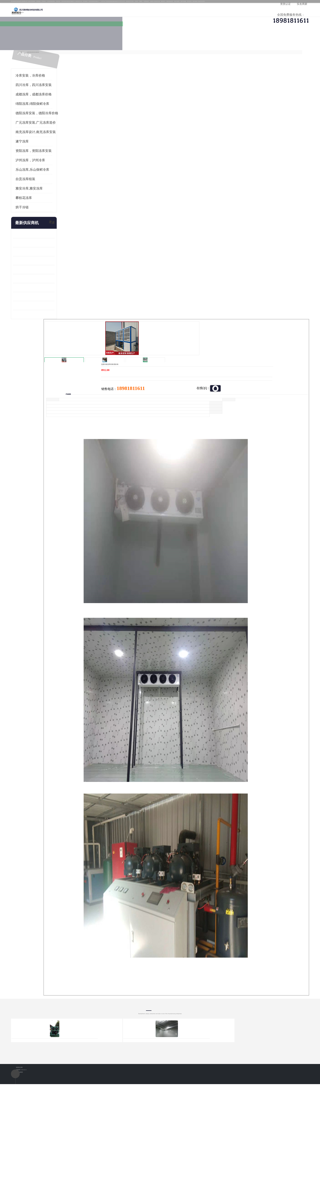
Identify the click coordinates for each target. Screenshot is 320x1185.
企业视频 (122, 43)
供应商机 (84, 43)
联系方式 (271, 43)
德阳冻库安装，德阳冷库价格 (54, 119)
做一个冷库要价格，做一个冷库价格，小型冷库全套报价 (225, 1105)
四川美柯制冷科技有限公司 (59, 1154)
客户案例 (233, 43)
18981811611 (204, 141)
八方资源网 (65, 1159)
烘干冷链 (39, 213)
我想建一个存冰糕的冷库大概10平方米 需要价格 (272, 1105)
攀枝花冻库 (41, 203)
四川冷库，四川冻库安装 (51, 90)
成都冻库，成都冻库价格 (51, 100)
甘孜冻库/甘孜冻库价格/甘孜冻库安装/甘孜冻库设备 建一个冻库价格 (181, 1105)
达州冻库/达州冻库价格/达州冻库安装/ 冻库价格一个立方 (120, 1105)
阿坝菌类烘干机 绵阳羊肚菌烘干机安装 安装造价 (51, 311)
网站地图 (109, 1159)
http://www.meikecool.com (102, 989)
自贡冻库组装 (43, 184)
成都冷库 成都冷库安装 (54, 1105)
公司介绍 (159, 43)
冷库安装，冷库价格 (48, 81)
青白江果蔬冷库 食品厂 (46, 239)
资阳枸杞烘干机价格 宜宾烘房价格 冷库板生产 (51, 284)
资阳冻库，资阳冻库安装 (51, 156)
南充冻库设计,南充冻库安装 (53, 137)
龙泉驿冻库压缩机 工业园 (48, 248)
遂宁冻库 (39, 147)
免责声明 (80, 1159)
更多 (69, 228)
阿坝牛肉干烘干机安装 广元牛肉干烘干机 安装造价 (51, 257)
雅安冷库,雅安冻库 (46, 194)
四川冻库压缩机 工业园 (46, 302)
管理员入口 (94, 1159)
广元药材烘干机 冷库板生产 (50, 320)
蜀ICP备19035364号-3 (83, 1148)
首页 (47, 54)
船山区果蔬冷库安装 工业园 (50, 275)
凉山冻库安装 (78, 54)
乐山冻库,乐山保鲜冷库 (50, 175)
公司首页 (47, 43)
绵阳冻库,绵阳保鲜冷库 (50, 109)
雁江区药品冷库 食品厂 (46, 266)
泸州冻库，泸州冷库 (48, 166)
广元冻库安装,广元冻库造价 (53, 128)
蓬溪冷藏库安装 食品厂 (46, 293)
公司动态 (196, 43)
